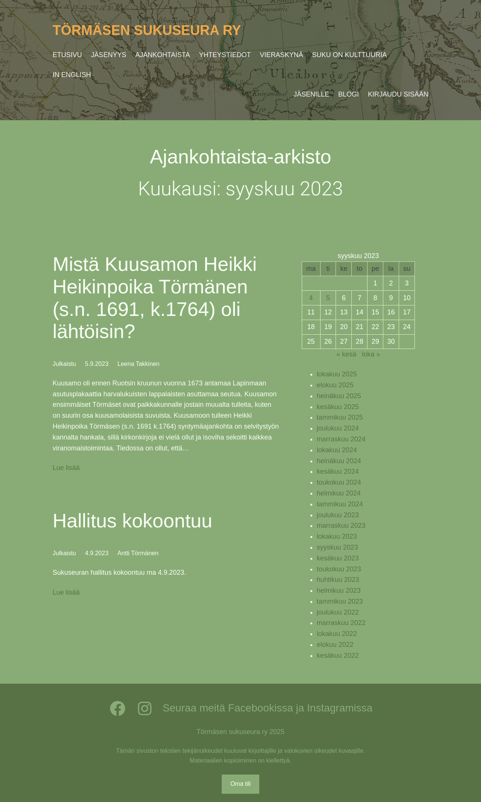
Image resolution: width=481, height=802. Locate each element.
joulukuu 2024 (338, 428)
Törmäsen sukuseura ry (147, 30)
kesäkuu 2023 (338, 558)
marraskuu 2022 (341, 623)
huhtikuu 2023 (338, 579)
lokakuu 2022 (337, 633)
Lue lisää (66, 467)
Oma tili (240, 784)
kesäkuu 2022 (338, 655)
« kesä (346, 354)
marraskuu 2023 (341, 525)
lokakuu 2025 (337, 374)
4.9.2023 (96, 553)
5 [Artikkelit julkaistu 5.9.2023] (328, 298)
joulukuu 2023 (338, 515)
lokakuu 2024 (337, 450)
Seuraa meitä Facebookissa (228, 708)
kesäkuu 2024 (338, 471)
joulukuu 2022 (338, 612)
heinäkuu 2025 (339, 396)
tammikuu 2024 (340, 504)
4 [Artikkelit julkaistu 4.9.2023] (311, 298)
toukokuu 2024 (339, 482)
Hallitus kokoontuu (132, 521)
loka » (371, 354)
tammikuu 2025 (340, 417)
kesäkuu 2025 (338, 407)
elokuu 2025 (335, 385)
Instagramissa (339, 708)
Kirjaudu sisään (398, 94)
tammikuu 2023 (340, 601)
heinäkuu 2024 (339, 461)
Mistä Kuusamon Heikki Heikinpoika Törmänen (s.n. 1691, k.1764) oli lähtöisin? (155, 297)
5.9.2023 (96, 364)
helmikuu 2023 (339, 590)
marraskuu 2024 (341, 439)
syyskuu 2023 (337, 547)
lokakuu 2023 (337, 536)
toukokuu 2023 (339, 569)
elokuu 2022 (335, 644)
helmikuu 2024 (339, 493)
